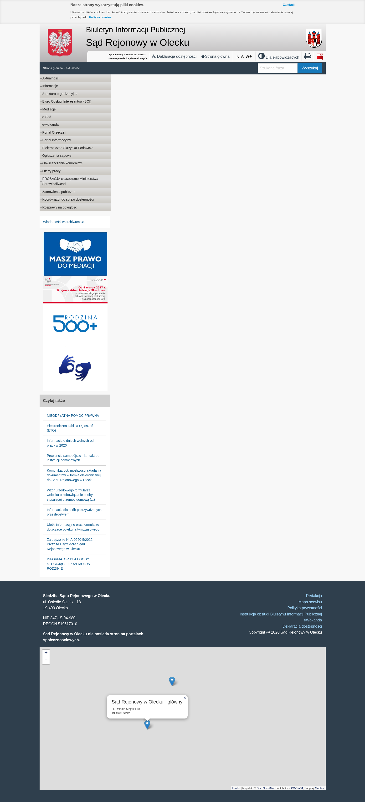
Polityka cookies (100, 17)
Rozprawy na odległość (59, 207)
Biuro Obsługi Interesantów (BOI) (66, 101)
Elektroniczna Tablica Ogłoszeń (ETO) (70, 428)
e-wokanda (50, 124)
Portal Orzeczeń (54, 132)
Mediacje (49, 109)
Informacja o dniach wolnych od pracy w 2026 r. (70, 443)
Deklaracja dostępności (174, 56)
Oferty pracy (51, 171)
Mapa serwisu (310, 602)
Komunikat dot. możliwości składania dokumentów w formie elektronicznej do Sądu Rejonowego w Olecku (74, 475)
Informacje (50, 86)
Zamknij (288, 4)
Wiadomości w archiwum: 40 (64, 222)
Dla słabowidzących (278, 57)
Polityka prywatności (305, 608)
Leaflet (236, 788)
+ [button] (45, 653)
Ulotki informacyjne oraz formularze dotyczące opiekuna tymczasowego (73, 527)
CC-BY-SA (297, 788)
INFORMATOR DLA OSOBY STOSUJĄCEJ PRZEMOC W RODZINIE (68, 563)
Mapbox (319, 788)
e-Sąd (46, 117)
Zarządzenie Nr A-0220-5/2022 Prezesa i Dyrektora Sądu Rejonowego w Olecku (70, 544)
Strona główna (215, 56)
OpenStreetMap (266, 788)
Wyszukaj (310, 68)
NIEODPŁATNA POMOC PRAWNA (73, 415)
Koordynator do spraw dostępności (68, 199)
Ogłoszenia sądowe (57, 155)
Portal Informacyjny (56, 140)
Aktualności (73, 68)
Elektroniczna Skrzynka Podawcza (67, 148)
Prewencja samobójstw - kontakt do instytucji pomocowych (73, 458)
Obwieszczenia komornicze (62, 163)
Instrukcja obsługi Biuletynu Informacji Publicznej (281, 614)
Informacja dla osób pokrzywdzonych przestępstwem (74, 512)
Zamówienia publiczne (59, 192)
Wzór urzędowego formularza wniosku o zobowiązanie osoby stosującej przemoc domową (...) (71, 494)
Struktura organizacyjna (59, 94)
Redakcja (314, 596)
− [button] (45, 660)
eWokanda (313, 620)
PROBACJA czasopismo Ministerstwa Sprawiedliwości (70, 181)
